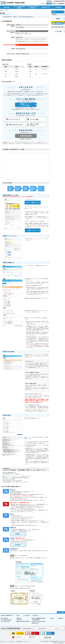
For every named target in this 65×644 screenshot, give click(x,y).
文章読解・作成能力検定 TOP (7, 615)
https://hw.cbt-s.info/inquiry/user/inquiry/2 (20, 477)
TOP (2, 10)
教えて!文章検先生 (4, 618)
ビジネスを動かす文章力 (5, 621)
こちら (40, 39)
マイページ (29, 41)
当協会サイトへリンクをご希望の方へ (8, 641)
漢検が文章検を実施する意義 (6, 619)
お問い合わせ (35, 615)
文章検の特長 (6, 7)
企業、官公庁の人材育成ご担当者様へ (32, 7)
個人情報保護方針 (19, 641)
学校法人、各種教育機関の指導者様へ (19, 7)
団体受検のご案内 (45, 7)
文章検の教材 (58, 7)
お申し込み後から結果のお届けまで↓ (26, 16)
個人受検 (54, 11)
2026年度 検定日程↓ (7, 16)
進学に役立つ (19, 619)
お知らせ (18, 615)
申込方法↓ (15, 16)
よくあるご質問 (26, 615)
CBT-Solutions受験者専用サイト (9, 472)
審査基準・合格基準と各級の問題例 (22, 621)
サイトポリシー (26, 641)
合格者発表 (54, 14)
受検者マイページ (29, 91)
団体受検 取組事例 (36, 619)
